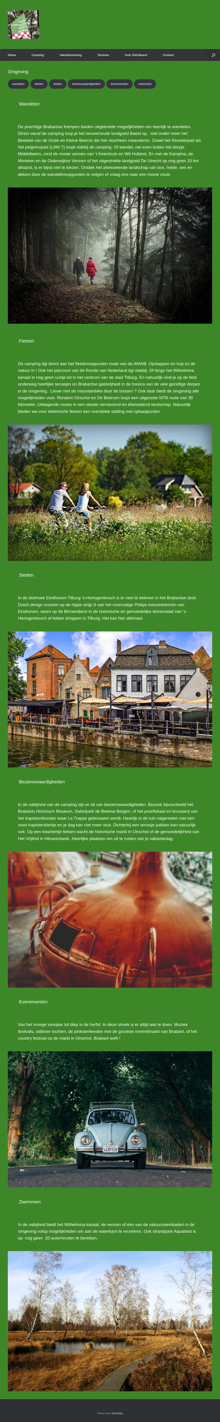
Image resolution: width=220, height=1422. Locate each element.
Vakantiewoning (71, 55)
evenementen (119, 84)
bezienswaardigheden (86, 84)
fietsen (39, 84)
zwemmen (145, 84)
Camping (38, 55)
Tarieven (103, 55)
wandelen (18, 84)
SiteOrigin (117, 1413)
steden (57, 84)
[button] (213, 55)
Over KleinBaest (136, 55)
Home (12, 55)
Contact (168, 55)
